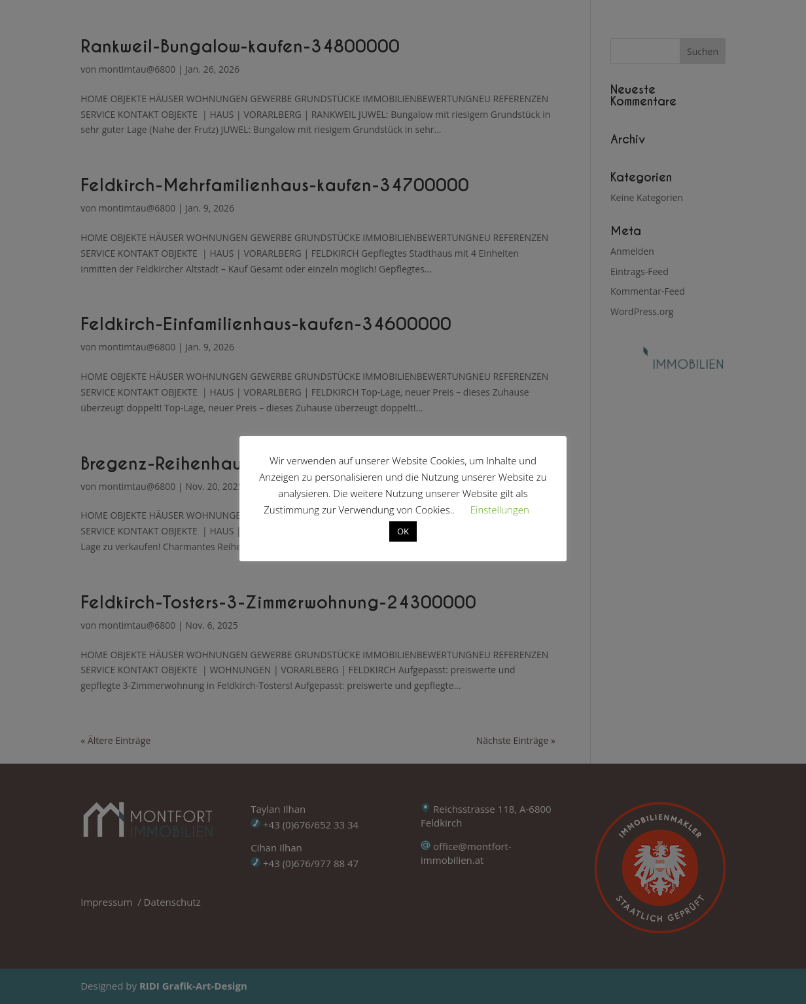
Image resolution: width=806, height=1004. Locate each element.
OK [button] (403, 531)
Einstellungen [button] (499, 509)
